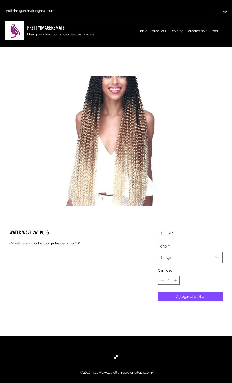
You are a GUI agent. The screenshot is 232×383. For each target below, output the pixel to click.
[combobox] (190, 257)
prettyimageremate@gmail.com (29, 11)
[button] (224, 10)
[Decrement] (162, 280)
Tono (164, 245)
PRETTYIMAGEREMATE (46, 28)
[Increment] (176, 280)
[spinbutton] (169, 280)
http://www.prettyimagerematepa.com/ (123, 372)
